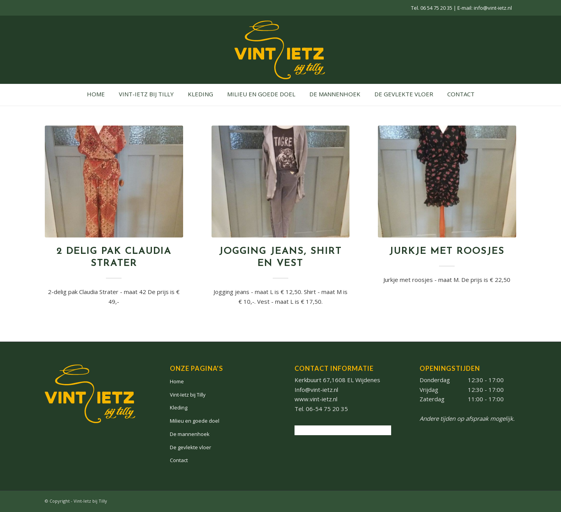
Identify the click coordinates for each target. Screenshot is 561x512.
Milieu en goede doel (194, 420)
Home (177, 381)
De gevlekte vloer (190, 447)
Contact (179, 460)
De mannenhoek (190, 434)
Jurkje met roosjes (447, 251)
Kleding (178, 407)
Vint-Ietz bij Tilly (188, 394)
